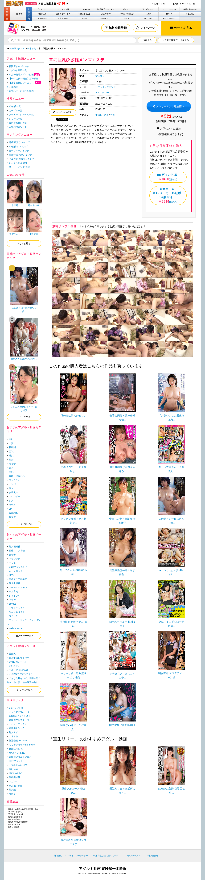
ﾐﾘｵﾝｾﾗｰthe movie (169, 9)
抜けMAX (42, 14)
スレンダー (14, 496)
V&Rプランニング (18, 567)
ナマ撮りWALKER (126, 14)
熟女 (11, 459)
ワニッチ (13, 616)
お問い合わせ (152, 855)
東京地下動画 (63, 18)
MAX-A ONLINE (17, 753)
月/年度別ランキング (19, 142)
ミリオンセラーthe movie (22, 744)
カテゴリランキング (19, 150)
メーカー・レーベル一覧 (21, 114)
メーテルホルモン (18, 587)
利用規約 (58, 855)
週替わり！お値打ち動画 (21, 91)
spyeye (12, 604)
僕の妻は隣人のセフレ (73, 415)
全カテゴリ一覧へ (24, 524)
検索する (147, 40)
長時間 (12, 447)
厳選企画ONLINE (190, 9)
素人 (11, 468)
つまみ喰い (190, 14)
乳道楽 (126, 18)
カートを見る (181, 28)
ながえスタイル (17, 612)
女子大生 (13, 492)
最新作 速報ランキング (20, 154)
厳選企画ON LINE (18, 740)
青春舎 (12, 554)
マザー (12, 599)
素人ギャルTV (147, 9)
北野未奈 (33, 234)
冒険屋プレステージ (19, 720)
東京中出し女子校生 (19, 658)
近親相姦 (13, 513)
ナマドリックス (17, 608)
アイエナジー (102, 92)
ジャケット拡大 (62, 112)
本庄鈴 (15, 205)
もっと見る (24, 243)
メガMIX (148, 14)
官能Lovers (148, 18)
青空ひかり (14, 234)
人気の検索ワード (18, 127)
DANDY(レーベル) (18, 662)
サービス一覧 (188, 4)
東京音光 (13, 591)
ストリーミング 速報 (19, 167)
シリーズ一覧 (15, 118)
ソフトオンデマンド (105, 87)
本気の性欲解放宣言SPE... (24, 359)
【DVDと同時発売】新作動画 (23, 78)
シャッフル (14, 595)
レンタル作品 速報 (18, 163)
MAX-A (169, 14)
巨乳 (11, 451)
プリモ (12, 563)
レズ (11, 500)
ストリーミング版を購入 (168, 106)
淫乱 (113, 115)
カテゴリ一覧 (15, 110)
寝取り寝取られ (17, 476)
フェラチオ (14, 480)
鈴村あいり (33, 205)
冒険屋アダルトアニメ (20, 757)
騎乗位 (12, 517)
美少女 (12, 464)
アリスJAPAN (84, 9)
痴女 (11, 488)
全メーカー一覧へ (24, 635)
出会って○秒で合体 (18, 670)
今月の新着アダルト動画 (21, 74)
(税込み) (166, 177)
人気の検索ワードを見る (176, 40)
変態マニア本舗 (17, 550)
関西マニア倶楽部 (18, 579)
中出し (98, 115)
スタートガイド (161, 4)
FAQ (175, 4)
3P (10, 508)
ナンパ (12, 484)
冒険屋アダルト (17, 48)
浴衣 (106, 115)
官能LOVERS (16, 748)
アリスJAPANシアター (20, 712)
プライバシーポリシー (77, 855)
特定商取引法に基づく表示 (105, 855)
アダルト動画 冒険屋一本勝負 (102, 869)
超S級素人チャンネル (105, 9)
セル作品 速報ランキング (21, 159)
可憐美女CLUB (84, 14)
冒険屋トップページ (19, 66)
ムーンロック (15, 571)
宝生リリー (101, 76)
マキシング (14, 558)
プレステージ (42, 9)
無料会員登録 (116, 28)
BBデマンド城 (63, 9)
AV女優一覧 (15, 106)
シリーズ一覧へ (24, 689)
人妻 (11, 443)
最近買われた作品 (18, 123)
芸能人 (12, 653)
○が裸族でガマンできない (22, 674)
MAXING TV (106, 14)
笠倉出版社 (14, 583)
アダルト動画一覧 (18, 70)
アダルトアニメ (105, 18)
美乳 (11, 472)
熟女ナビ (126, 9)
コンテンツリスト (132, 855)
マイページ (145, 28)
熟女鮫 (84, 18)
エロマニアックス (63, 14)
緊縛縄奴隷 (42, 18)
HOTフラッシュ (169, 18)
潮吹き (12, 504)
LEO (11, 575)
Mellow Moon (16, 628)
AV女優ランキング (18, 146)
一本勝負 (17, 14)
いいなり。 (14, 666)
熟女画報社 (14, 546)
